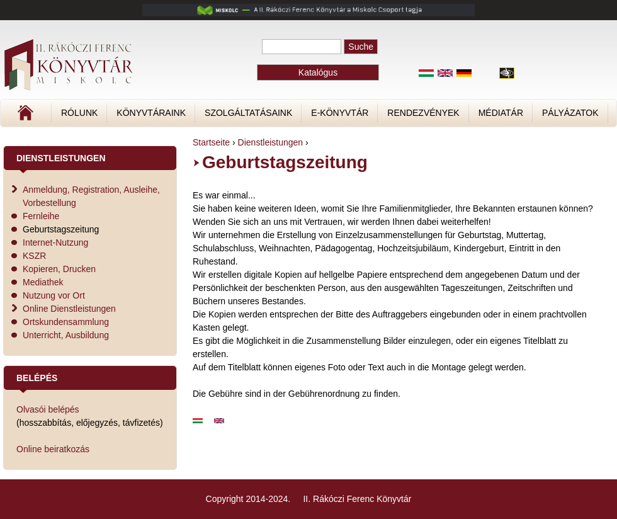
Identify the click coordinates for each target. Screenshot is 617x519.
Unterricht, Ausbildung (66, 335)
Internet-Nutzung (55, 242)
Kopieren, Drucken (59, 269)
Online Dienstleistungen (69, 309)
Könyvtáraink (151, 113)
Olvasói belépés (47, 409)
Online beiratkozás (52, 449)
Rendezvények (423, 113)
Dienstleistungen (270, 142)
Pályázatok (570, 113)
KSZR (34, 256)
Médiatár (500, 113)
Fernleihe (41, 216)
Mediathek (43, 282)
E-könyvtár (339, 113)
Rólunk (79, 113)
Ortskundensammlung (66, 322)
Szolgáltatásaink (248, 113)
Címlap (67, 117)
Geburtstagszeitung (61, 229)
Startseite (211, 142)
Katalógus (317, 72)
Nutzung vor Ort (54, 295)
